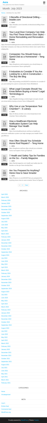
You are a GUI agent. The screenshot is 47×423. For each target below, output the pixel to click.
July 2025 (4, 221)
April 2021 (4, 377)
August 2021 (5, 364)
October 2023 (5, 285)
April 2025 (4, 231)
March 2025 (5, 234)
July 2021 (4, 367)
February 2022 (5, 346)
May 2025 (4, 227)
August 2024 (5, 255)
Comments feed (6, 409)
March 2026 (5, 197)
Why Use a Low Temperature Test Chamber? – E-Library (25, 107)
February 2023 (5, 310)
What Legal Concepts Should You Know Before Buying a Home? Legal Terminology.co (27, 91)
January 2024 (5, 276)
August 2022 (5, 328)
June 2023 (4, 297)
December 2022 (6, 316)
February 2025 (5, 237)
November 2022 (6, 319)
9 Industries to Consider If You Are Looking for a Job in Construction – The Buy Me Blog (26, 74)
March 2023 (5, 307)
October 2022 (5, 322)
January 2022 (5, 349)
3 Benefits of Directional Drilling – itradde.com (25, 18)
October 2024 (5, 249)
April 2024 (4, 267)
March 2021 (5, 380)
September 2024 (6, 252)
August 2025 (5, 218)
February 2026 (5, 200)
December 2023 (6, 279)
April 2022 (4, 340)
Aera (5, 2)
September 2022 (6, 325)
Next (26, 185)
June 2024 (4, 261)
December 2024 (6, 243)
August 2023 (5, 291)
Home (3, 13)
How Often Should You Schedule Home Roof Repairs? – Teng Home (26, 142)
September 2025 (6, 215)
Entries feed (5, 406)
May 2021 (4, 374)
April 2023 (4, 304)
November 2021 (6, 355)
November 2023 (6, 282)
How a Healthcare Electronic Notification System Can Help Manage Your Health (23, 123)
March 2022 (5, 343)
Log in (3, 403)
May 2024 (4, 264)
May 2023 (4, 300)
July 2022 (4, 331)
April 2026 (4, 194)
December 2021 (6, 352)
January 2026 (5, 203)
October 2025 (5, 212)
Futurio (36, 420)
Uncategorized (5, 394)
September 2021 (6, 361)
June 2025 (4, 224)
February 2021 (5, 383)
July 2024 (4, 258)
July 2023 (4, 294)
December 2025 (6, 206)
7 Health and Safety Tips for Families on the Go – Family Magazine (27, 156)
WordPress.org (6, 412)
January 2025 (5, 240)
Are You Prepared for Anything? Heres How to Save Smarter (24, 171)
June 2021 (4, 370)
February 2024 (5, 273)
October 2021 (5, 358)
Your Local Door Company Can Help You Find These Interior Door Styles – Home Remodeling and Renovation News (27, 36)
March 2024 (5, 270)
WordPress (24, 420)
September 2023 (6, 288)
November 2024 (6, 246)
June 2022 (4, 334)
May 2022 (4, 337)
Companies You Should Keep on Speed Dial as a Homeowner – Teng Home (26, 56)
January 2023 (5, 313)
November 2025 (6, 209)
